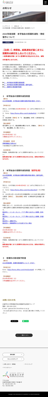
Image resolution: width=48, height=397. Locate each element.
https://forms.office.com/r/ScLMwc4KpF (24, 190)
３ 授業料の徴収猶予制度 (12, 87)
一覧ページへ (22, 335)
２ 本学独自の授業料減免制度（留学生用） (18, 85)
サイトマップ (28, 364)
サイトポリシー (8, 367)
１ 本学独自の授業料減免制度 (14, 82)
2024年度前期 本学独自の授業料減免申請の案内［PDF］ (22, 101)
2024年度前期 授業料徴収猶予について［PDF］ (19, 263)
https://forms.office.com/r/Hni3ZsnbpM (21, 269)
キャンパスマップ (15, 359)
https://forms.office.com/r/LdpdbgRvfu (23, 113)
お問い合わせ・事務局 (10, 364)
